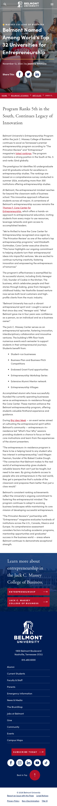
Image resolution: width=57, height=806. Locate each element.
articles (37, 95)
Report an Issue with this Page (20, 795)
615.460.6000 (29, 659)
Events (10, 733)
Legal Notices (42, 795)
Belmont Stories (19, 95)
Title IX (45, 801)
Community (13, 726)
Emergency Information (19, 693)
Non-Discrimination (30, 801)
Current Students (16, 673)
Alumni (10, 666)
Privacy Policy (13, 801)
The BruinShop (15, 706)
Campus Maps (15, 740)
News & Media (14, 700)
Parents (11, 686)
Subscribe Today (29, 752)
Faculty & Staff (14, 680)
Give (9, 720)
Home (4, 95)
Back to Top (28, 775)
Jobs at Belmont (15, 713)
